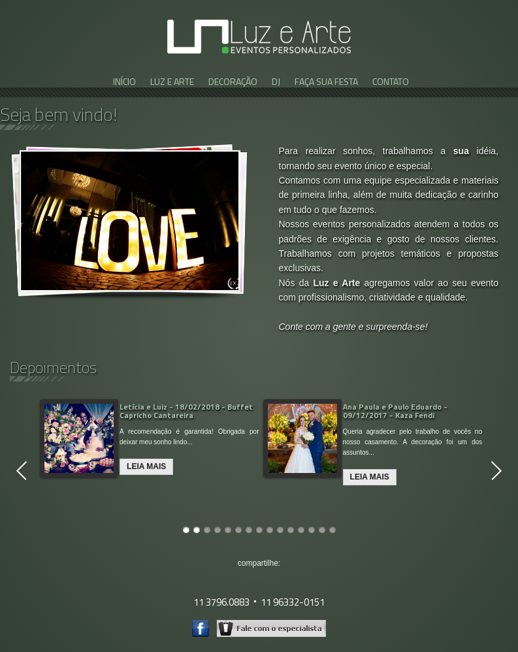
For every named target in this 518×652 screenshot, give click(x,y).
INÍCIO (124, 81)
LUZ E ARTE (172, 81)
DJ (276, 81)
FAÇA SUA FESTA (326, 81)
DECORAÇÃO (232, 81)
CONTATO (390, 81)
